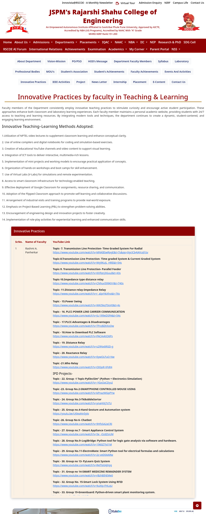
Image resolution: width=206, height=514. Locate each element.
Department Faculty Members (133, 61)
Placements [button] (88, 42)
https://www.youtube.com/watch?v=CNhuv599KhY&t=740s (88, 283)
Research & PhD (169, 42)
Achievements (75, 49)
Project (80, 82)
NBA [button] (132, 42)
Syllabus (163, 61)
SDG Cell (190, 42)
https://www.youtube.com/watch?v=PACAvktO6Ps (83, 336)
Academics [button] (116, 49)
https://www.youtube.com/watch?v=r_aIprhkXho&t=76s (86, 293)
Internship (120, 82)
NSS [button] (175, 49)
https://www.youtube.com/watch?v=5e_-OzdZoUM (83, 434)
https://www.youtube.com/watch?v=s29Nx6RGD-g (83, 346)
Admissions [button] (41, 42)
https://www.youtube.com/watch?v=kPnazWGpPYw (84, 393)
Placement (139, 82)
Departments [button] (65, 42)
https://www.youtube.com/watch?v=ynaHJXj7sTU (82, 403)
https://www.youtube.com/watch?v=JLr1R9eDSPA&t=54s (87, 315)
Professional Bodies (27, 71)
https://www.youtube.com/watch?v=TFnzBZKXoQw (83, 326)
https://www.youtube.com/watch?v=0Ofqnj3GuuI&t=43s (87, 273)
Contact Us (178, 82)
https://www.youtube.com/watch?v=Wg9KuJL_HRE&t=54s (87, 262)
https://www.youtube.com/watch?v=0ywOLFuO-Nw (84, 357)
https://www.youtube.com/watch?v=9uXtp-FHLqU (83, 485)
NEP (153, 42)
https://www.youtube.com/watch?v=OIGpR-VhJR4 (82, 367)
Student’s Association (74, 71)
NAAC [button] (119, 42)
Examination (97, 49)
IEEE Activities (61, 82)
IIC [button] (142, 42)
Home (7, 42)
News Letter (99, 82)
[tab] (29, 61)
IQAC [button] (106, 42)
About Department (29, 61)
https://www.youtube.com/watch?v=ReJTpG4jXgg (82, 465)
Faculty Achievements (144, 71)
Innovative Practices (33, 82)
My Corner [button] (137, 49)
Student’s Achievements (109, 71)
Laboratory (182, 61)
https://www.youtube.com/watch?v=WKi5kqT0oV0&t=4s (86, 305)
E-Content (159, 82)
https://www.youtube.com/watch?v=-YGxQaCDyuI (83, 382)
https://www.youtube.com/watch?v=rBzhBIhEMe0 (83, 475)
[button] (197, 505)
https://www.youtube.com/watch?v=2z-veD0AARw (83, 455)
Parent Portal (159, 49)
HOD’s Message (98, 61)
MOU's (50, 71)
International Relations (45, 49)
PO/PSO (77, 61)
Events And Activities (178, 71)
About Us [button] (21, 42)
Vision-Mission (56, 61)
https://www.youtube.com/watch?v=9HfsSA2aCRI (82, 424)
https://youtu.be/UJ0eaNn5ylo (71, 413)
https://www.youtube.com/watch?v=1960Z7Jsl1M (82, 444)
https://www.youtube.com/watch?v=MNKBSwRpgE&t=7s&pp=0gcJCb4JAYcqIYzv (100, 252)
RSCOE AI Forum (15, 49)
